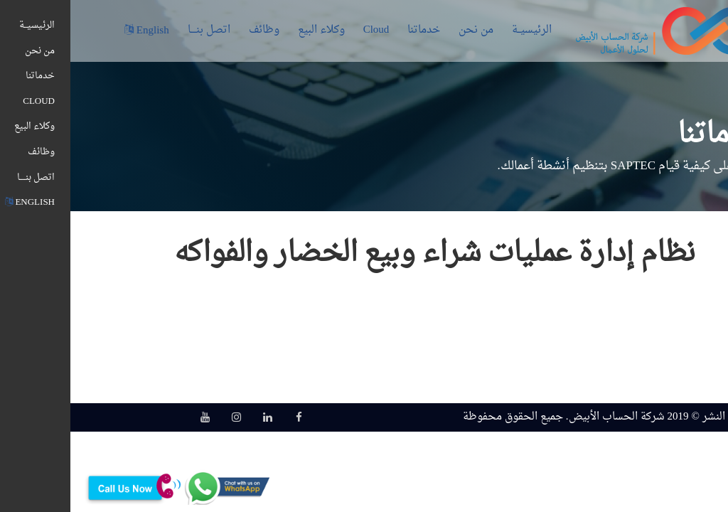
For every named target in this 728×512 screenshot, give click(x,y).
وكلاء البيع (251, 31)
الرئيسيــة (461, 31)
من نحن (405, 31)
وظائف (193, 31)
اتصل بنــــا (138, 31)
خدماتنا (353, 31)
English (76, 31)
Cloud (306, 31)
